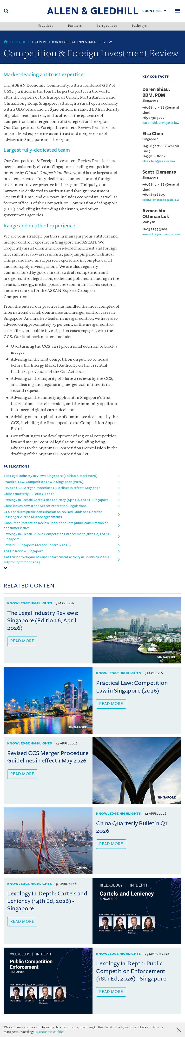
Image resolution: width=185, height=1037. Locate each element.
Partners (75, 26)
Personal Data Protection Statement (38, 1035)
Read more (22, 641)
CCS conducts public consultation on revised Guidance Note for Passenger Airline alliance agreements (53, 514)
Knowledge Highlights (29, 603)
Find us (84, 1035)
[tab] (62, 568)
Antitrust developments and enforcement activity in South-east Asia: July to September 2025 (57, 559)
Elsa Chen (152, 133)
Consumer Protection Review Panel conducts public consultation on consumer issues (56, 525)
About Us (12, 1030)
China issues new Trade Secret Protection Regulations (45, 506)
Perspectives (107, 26)
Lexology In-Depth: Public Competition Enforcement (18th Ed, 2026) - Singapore (57, 536)
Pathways (139, 26)
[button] (5, 568)
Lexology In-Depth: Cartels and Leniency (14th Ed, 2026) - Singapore (56, 500)
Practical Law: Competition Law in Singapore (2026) (43, 482)
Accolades (35, 1030)
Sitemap (102, 1035)
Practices (45, 26)
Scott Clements (159, 172)
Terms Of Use (87, 1030)
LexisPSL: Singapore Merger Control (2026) (37, 545)
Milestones (60, 1030)
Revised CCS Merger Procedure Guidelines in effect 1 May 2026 (52, 488)
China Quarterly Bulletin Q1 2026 (29, 494)
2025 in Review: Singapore (24, 551)
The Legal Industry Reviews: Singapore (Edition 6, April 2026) (51, 476)
